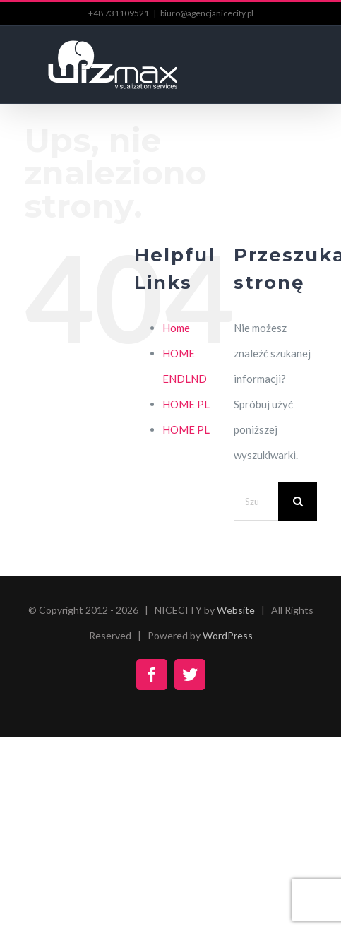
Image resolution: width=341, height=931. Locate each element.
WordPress (228, 635)
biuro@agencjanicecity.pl (206, 13)
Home (176, 327)
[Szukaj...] (256, 501)
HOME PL (186, 404)
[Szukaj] (297, 501)
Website (236, 610)
